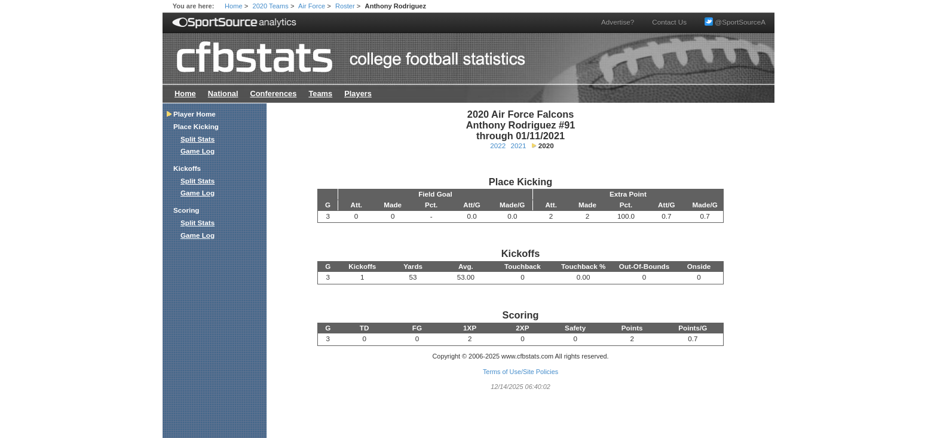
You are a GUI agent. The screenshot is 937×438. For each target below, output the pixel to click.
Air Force (311, 6)
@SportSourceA (735, 21)
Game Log (197, 151)
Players (358, 93)
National (223, 93)
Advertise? (617, 22)
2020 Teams (271, 6)
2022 (498, 145)
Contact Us (669, 22)
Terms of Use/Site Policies (520, 371)
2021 (518, 145)
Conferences (273, 93)
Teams (320, 93)
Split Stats (197, 139)
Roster (345, 6)
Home (234, 6)
